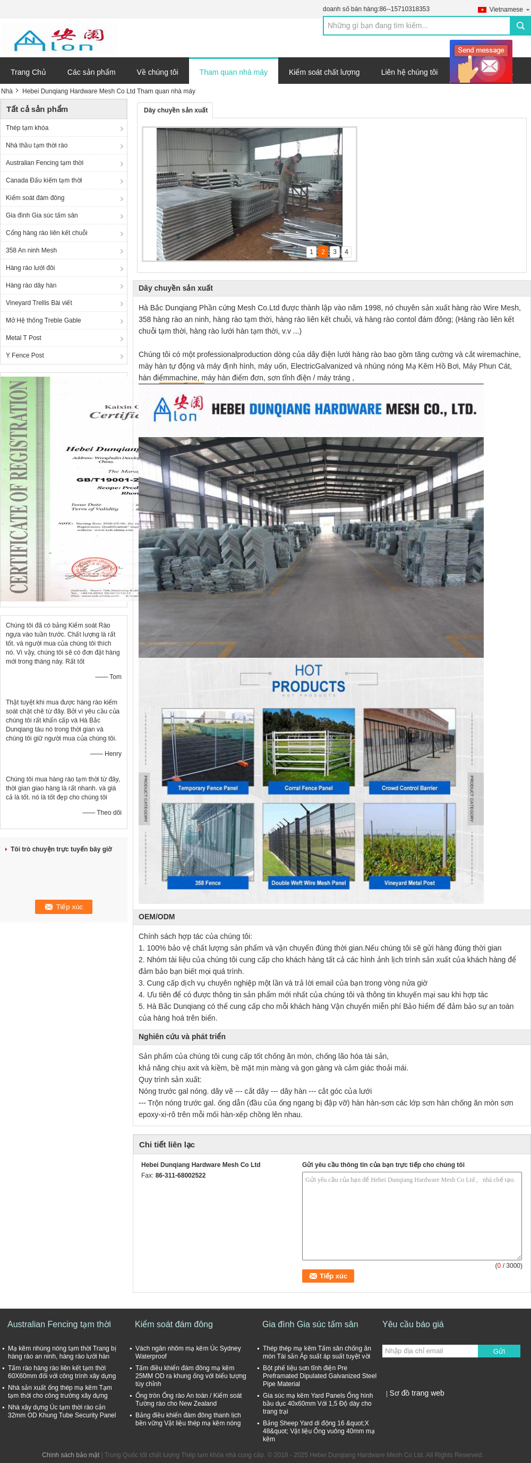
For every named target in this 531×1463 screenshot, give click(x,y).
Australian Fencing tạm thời (44, 163)
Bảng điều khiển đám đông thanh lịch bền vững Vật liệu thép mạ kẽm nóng (188, 1419)
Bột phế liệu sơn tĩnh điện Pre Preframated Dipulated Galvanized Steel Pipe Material (319, 1376)
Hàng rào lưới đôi (30, 268)
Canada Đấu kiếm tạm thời (44, 180)
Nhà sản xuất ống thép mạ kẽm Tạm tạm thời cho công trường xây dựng (60, 1391)
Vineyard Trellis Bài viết (39, 303)
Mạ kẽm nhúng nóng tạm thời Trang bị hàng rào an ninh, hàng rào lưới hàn (62, 1352)
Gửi (499, 1351)
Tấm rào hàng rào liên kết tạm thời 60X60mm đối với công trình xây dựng (62, 1372)
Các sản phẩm (91, 72)
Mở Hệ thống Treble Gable (43, 320)
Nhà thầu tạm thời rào (36, 145)
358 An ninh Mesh (31, 250)
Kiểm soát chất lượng (324, 72)
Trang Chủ (28, 72)
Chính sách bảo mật (70, 1455)
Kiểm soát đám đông (35, 198)
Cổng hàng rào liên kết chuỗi (47, 233)
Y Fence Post (25, 355)
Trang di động (405, 1406)
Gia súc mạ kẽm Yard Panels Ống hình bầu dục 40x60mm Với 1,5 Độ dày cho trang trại (318, 1403)
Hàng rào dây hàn (31, 285)
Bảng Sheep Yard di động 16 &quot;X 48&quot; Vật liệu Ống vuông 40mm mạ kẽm (319, 1431)
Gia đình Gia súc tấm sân (42, 215)
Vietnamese (510, 9)
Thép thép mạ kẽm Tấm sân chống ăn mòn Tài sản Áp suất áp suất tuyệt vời (317, 1352)
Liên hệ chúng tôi (409, 72)
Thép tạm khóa (27, 128)
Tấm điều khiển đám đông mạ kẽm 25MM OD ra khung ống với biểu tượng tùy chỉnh (190, 1376)
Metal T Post (23, 338)
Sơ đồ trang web (416, 1393)
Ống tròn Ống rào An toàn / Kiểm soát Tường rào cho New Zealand (188, 1399)
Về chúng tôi (157, 72)
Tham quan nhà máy (234, 72)
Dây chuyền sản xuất (176, 110)
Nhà (7, 91)
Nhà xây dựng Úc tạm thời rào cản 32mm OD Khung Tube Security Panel (62, 1411)
